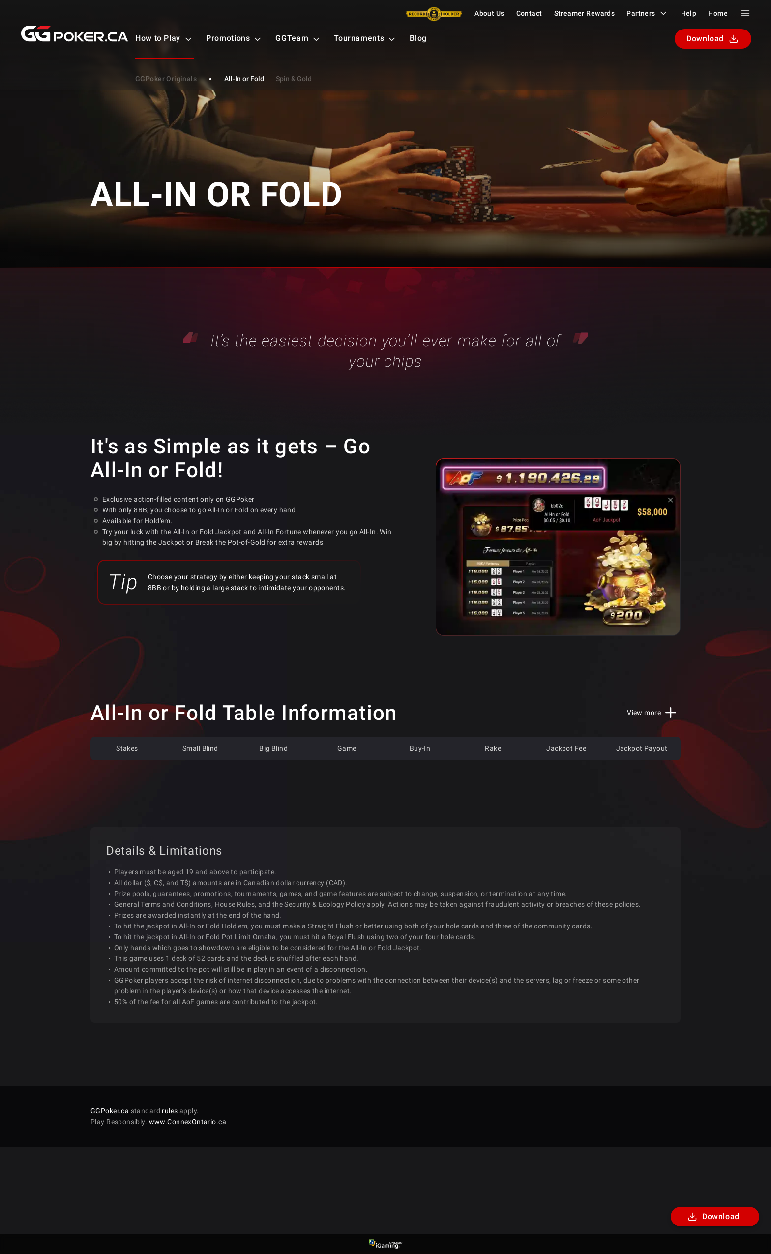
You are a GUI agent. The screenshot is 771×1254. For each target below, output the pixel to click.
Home (718, 13)
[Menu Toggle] (745, 13)
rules (170, 1111)
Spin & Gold (294, 79)
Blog (418, 38)
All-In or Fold (244, 79)
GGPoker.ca (109, 1111)
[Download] (715, 1216)
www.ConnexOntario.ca (187, 1122)
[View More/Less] (654, 712)
